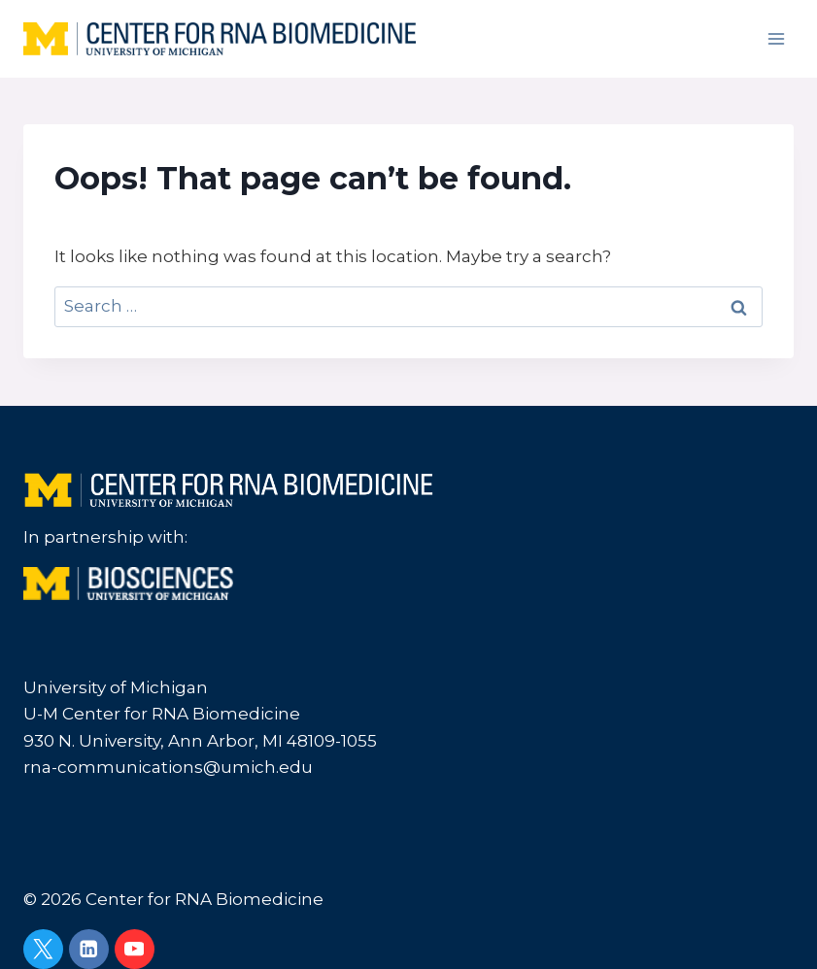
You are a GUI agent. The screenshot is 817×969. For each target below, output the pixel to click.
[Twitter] (43, 949)
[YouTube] (134, 949)
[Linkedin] (89, 949)
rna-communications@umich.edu (168, 767)
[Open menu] (776, 38)
